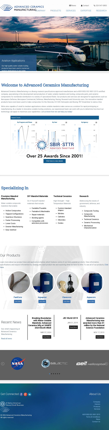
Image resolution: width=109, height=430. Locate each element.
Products (55, 10)
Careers (97, 404)
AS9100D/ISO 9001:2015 (91, 414)
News (72, 6)
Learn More (18, 301)
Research (101, 10)
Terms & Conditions (93, 417)
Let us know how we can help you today (56, 112)
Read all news (6, 339)
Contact (85, 6)
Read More (46, 337)
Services (71, 10)
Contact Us (96, 422)
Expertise (86, 10)
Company (40, 10)
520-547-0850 (100, 6)
